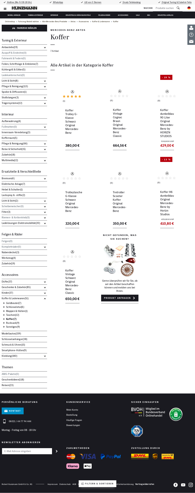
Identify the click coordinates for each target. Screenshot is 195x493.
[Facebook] (175, 485)
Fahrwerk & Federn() (14, 58)
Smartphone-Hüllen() (14, 350)
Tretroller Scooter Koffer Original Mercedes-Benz (116, 204)
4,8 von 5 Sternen (93, 2)
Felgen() (7, 241)
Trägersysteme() (12, 103)
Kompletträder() (11, 246)
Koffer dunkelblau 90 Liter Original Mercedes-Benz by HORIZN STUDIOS (166, 128)
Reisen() (8, 385)
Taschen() (12, 315)
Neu (148, 15)
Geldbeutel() (13, 303)
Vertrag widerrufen (144, 484)
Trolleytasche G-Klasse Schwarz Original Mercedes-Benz (71, 206)
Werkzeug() (9, 258)
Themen (7, 367)
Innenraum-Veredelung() (16, 132)
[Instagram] (190, 485)
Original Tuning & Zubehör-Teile (177, 2)
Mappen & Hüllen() (17, 311)
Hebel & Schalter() (12, 189)
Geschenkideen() (13, 379)
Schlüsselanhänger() (14, 339)
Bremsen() (8, 178)
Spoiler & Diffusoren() (14, 92)
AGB (74, 484)
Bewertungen (73, 425)
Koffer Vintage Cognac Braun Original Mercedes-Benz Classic (119, 128)
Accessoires (123, 15)
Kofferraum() (9, 138)
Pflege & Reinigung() (15, 86)
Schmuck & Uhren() (13, 344)
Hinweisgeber (102, 484)
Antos (73, 21)
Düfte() (7, 281)
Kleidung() (9, 356)
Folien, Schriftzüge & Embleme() (20, 64)
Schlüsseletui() (15, 307)
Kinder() (7, 292)
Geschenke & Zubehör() (16, 287)
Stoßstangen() (10, 97)
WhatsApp (58, 2)
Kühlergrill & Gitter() (13, 69)
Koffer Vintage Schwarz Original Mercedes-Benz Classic (69, 283)
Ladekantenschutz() (13, 75)
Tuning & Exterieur (35, 15)
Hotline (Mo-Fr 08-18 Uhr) (19, 2)
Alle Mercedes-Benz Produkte (54, 21)
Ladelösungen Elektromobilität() (21, 223)
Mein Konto (72, 410)
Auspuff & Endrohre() (14, 52)
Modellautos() (11, 333)
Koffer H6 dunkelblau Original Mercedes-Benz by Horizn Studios (166, 206)
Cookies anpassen (86, 484)
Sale (138, 15)
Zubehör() (8, 154)
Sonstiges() (13, 326)
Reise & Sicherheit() (14, 149)
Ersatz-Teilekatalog (132, 2)
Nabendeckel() (10, 252)
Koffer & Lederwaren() (15, 298)
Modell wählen (14, 15)
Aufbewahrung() (11, 121)
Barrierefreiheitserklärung (122, 484)
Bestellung (71, 415)
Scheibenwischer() (12, 206)
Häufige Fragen (74, 420)
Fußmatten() (9, 126)
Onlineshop (10, 21)
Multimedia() (10, 160)
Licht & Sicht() (10, 80)
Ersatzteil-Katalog (165, 15)
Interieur (54, 15)
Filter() (6, 212)
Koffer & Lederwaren (101, 21)
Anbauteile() (10, 47)
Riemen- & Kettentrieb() (16, 217)
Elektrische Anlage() (13, 184)
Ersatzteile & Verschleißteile (78, 15)
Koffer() (11, 319)
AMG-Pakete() (10, 374)
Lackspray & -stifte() (13, 195)
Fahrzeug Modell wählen (28, 21)
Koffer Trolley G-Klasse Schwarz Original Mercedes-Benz (71, 128)
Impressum (53, 484)
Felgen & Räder (104, 15)
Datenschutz (65, 484)
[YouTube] (183, 485)
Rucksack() (12, 323)
